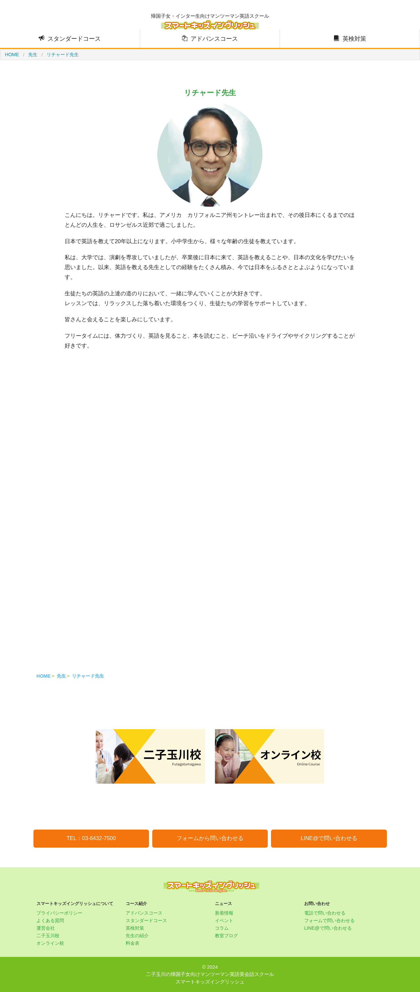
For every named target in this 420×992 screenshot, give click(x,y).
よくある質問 (50, 920)
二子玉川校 (47, 935)
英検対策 (354, 38)
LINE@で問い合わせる (329, 838)
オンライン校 (50, 943)
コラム (222, 928)
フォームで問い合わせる (329, 920)
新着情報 (224, 913)
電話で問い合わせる (325, 913)
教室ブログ (226, 935)
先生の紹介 (137, 935)
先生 (61, 676)
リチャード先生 (88, 676)
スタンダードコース (74, 38)
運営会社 (45, 928)
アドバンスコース (214, 38)
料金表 (132, 943)
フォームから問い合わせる (210, 838)
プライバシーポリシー (59, 913)
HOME (43, 676)
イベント (224, 920)
